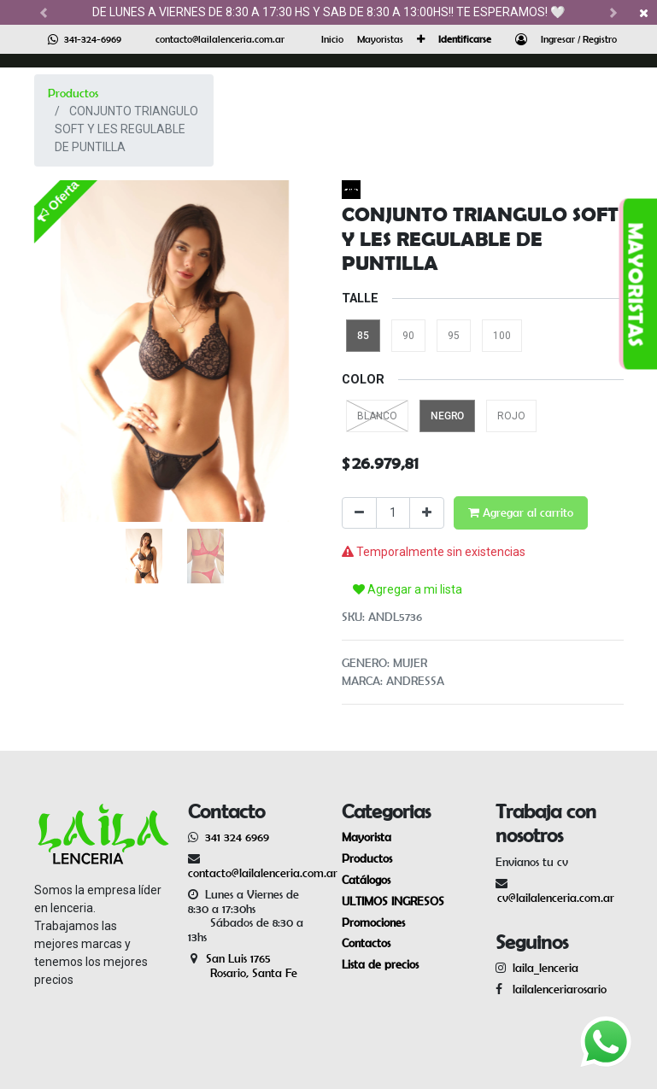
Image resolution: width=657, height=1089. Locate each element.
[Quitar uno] (359, 513)
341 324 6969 (237, 837)
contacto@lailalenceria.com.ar (220, 38)
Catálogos (366, 880)
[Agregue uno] (426, 513)
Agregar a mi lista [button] (407, 589)
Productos (73, 93)
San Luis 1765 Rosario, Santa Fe (242, 965)
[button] (420, 39)
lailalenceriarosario (556, 989)
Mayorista (366, 837)
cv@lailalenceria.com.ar (555, 898)
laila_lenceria (545, 968)
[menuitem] (332, 39)
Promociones (373, 922)
